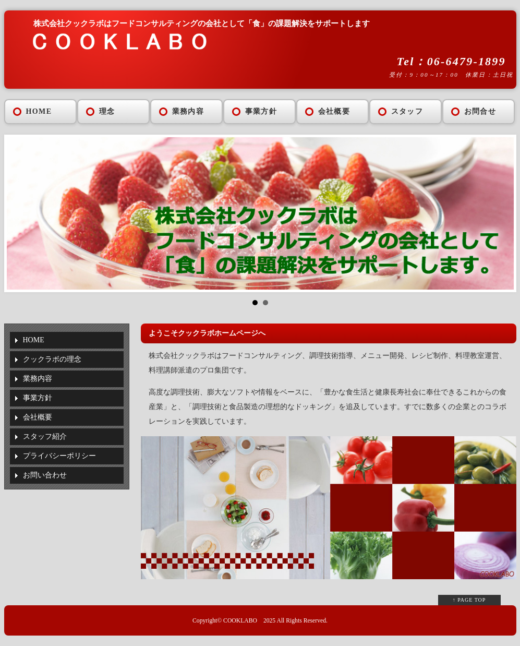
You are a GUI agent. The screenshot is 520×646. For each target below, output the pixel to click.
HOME (39, 111)
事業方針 (261, 111)
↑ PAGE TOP (469, 600)
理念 (107, 111)
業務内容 (188, 111)
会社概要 (334, 111)
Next (500, 213)
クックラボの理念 (52, 359)
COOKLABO (240, 620)
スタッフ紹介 (45, 436)
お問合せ (480, 111)
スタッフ (407, 111)
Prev (20, 213)
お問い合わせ (45, 475)
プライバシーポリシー (59, 456)
